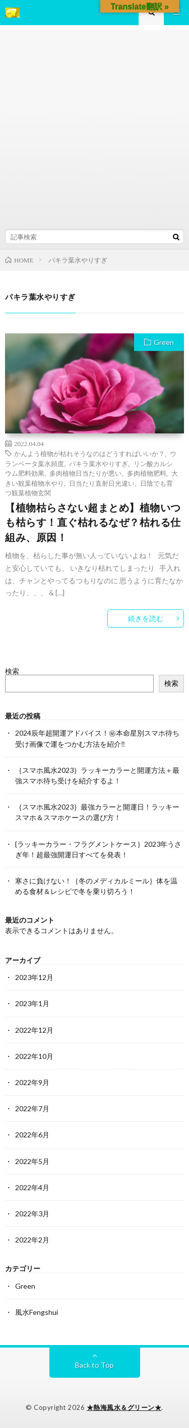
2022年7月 (32, 1108)
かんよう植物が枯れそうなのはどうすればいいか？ (89, 453)
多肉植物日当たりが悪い (85, 473)
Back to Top (94, 1365)
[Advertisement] (94, 124)
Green (164, 342)
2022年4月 (32, 1187)
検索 (12, 671)
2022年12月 (34, 1030)
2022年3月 (32, 1213)
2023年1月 (32, 1003)
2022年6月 (32, 1134)
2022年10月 (34, 1056)
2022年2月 (32, 1239)
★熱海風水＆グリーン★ (124, 1407)
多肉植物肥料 (146, 473)
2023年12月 (34, 977)
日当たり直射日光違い (102, 483)
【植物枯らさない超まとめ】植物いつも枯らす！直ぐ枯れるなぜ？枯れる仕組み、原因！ (93, 522)
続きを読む (145, 618)
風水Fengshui (36, 1312)
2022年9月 (32, 1082)
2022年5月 (32, 1161)
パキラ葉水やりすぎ (98, 463)
